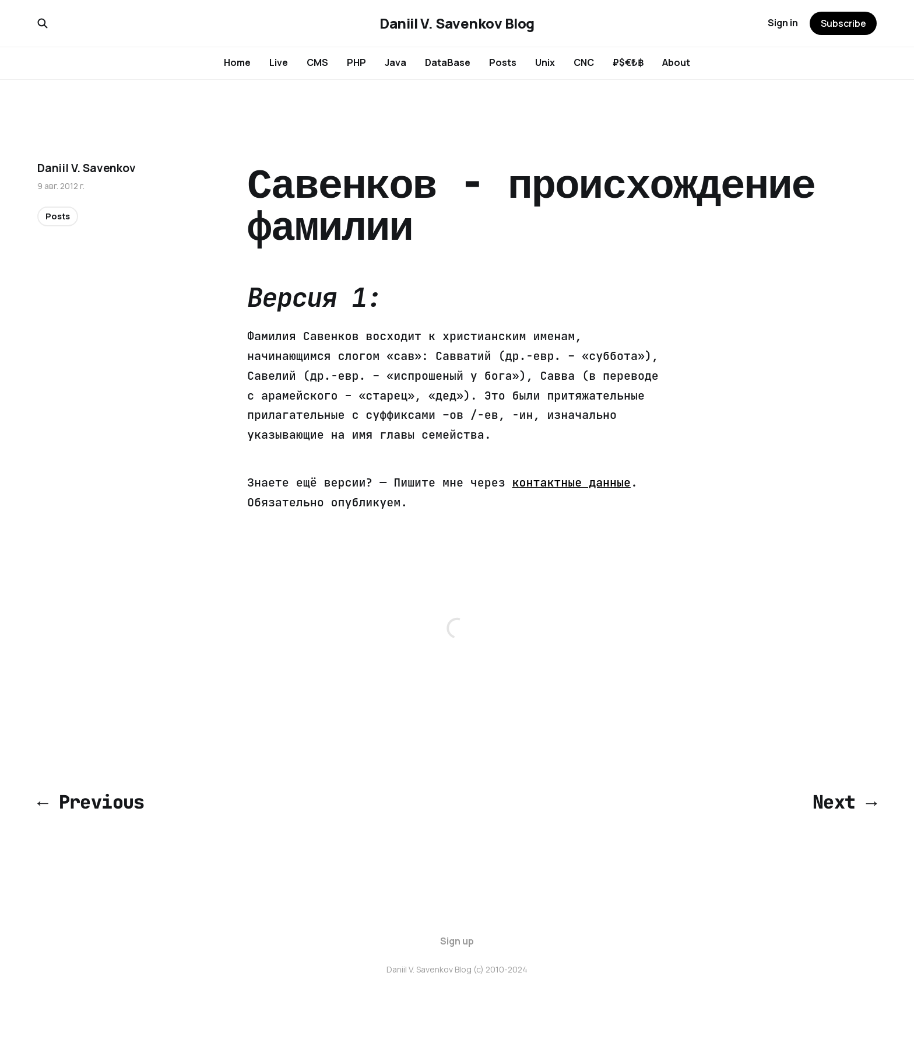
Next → (845, 802)
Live (278, 62)
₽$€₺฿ (628, 62)
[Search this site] (42, 23)
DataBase (447, 62)
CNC (584, 62)
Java (395, 62)
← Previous (91, 802)
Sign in (783, 22)
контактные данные (571, 482)
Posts (502, 62)
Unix (545, 62)
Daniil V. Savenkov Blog (457, 23)
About (676, 62)
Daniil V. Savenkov (86, 168)
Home (237, 62)
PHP (356, 62)
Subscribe (843, 23)
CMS (317, 62)
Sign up (457, 941)
